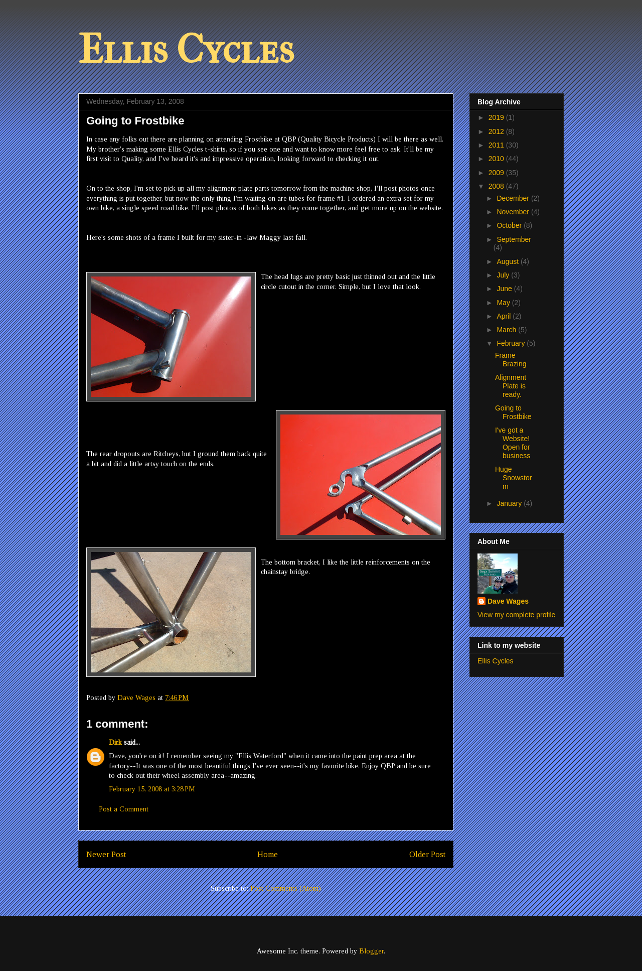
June (505, 289)
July (504, 275)
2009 (497, 173)
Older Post (427, 854)
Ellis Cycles (186, 49)
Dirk (115, 742)
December (514, 198)
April (505, 316)
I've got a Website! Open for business (512, 442)
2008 (497, 186)
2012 (497, 131)
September (514, 239)
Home (267, 854)
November (514, 212)
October (510, 225)
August (508, 261)
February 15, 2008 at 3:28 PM (152, 789)
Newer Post (106, 854)
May (504, 303)
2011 (497, 145)
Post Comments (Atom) (285, 888)
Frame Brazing (510, 359)
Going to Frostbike (513, 412)
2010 (497, 159)
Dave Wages (508, 601)
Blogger (371, 951)
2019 (497, 117)
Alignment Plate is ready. (510, 385)
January (510, 503)
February (512, 343)
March (507, 330)
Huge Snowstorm (513, 477)
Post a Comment (123, 809)
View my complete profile (516, 615)
